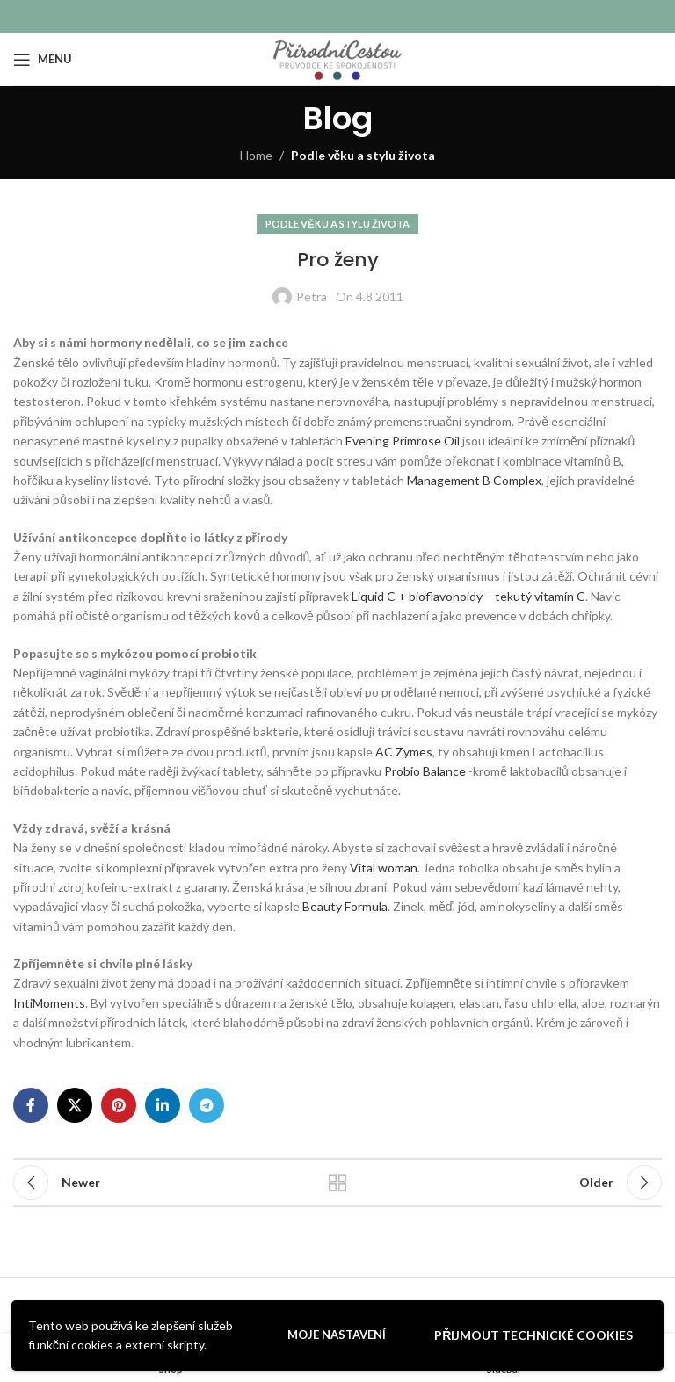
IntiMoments (49, 1002)
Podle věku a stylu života (363, 155)
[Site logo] (337, 57)
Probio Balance (425, 770)
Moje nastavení (336, 1335)
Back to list (337, 1182)
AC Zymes (403, 751)
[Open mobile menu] (42, 59)
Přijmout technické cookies (533, 1335)
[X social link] (74, 1105)
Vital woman (383, 867)
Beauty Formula (345, 906)
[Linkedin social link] (162, 1105)
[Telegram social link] (206, 1105)
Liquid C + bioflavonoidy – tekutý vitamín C (468, 596)
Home (256, 155)
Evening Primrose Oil (402, 440)
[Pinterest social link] (118, 1105)
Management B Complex (474, 480)
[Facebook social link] (30, 1105)
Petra (311, 296)
